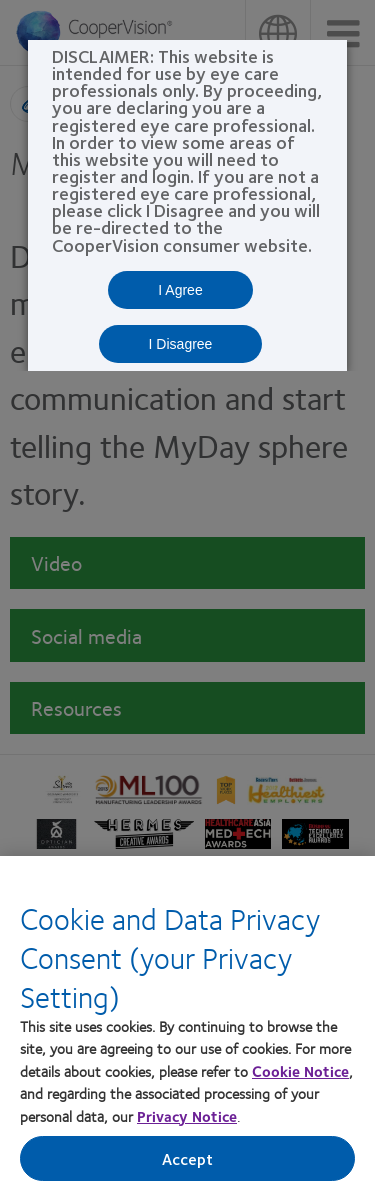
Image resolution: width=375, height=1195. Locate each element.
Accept (188, 1161)
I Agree (180, 290)
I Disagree (181, 344)
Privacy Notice (187, 1118)
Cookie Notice (300, 1073)
